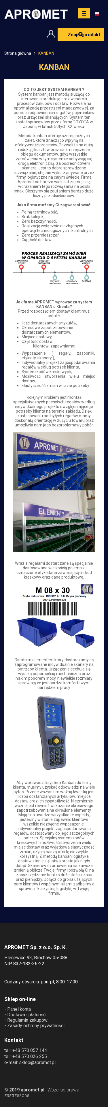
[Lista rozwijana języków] (99, 14)
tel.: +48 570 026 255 (25, 1056)
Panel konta (19, 1009)
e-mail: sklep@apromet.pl (30, 1062)
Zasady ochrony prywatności (36, 1025)
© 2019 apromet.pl (24, 1090)
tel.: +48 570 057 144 (25, 1050)
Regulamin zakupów (27, 1020)
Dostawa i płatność (26, 1014)
